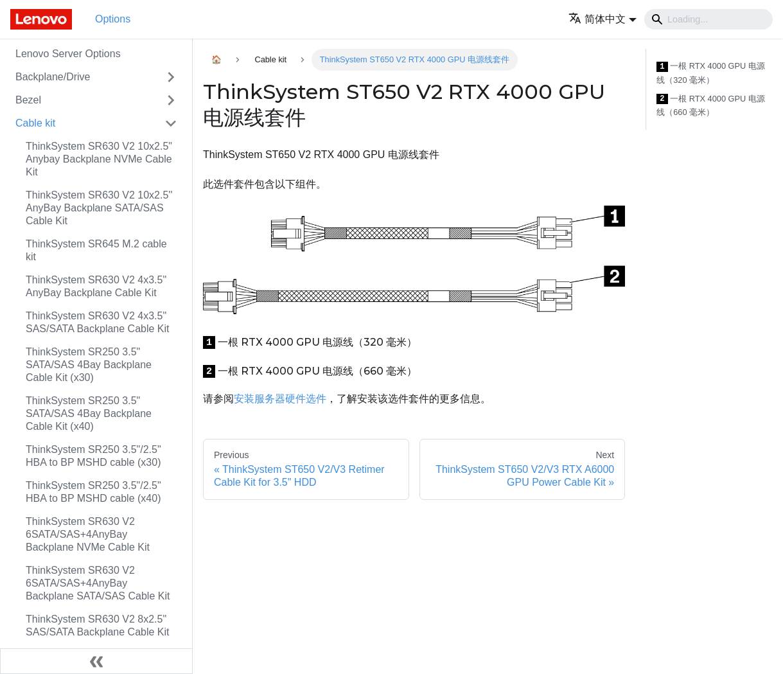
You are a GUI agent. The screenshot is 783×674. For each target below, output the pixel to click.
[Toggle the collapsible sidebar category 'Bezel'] (171, 100)
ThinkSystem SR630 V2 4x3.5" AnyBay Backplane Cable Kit (96, 286)
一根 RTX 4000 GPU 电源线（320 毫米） (710, 73)
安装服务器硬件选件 (280, 398)
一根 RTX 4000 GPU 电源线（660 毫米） (710, 106)
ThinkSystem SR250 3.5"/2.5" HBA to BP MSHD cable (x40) (93, 492)
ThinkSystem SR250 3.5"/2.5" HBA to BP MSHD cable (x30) (93, 456)
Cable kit (35, 123)
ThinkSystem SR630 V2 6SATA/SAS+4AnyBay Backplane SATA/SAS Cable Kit (98, 583)
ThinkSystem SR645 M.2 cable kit (96, 250)
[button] (602, 18)
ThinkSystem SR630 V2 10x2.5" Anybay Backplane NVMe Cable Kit (99, 159)
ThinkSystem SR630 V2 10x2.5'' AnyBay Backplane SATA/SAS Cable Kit (99, 208)
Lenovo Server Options (68, 53)
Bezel (28, 99)
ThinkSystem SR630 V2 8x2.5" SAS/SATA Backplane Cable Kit (98, 625)
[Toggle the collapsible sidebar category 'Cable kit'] (171, 123)
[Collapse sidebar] (96, 661)
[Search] (708, 19)
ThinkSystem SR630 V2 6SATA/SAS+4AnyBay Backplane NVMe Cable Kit (88, 534)
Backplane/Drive (53, 76)
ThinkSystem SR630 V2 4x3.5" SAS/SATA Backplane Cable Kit (98, 322)
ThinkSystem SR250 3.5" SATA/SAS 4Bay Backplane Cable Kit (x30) (89, 364)
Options (112, 18)
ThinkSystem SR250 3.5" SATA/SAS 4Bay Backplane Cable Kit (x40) (89, 413)
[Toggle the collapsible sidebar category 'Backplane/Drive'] (171, 77)
